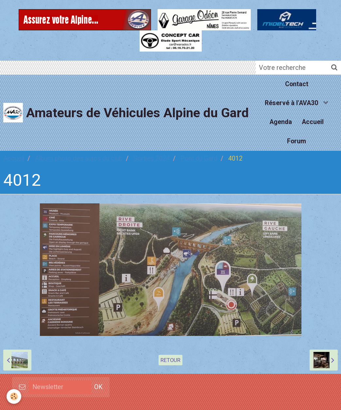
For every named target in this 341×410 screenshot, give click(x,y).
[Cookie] (14, 396)
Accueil (313, 122)
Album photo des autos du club (79, 158)
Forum (296, 141)
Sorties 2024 (151, 158)
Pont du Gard (198, 158)
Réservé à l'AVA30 (292, 103)
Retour (170, 360)
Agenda (280, 122)
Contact (296, 84)
